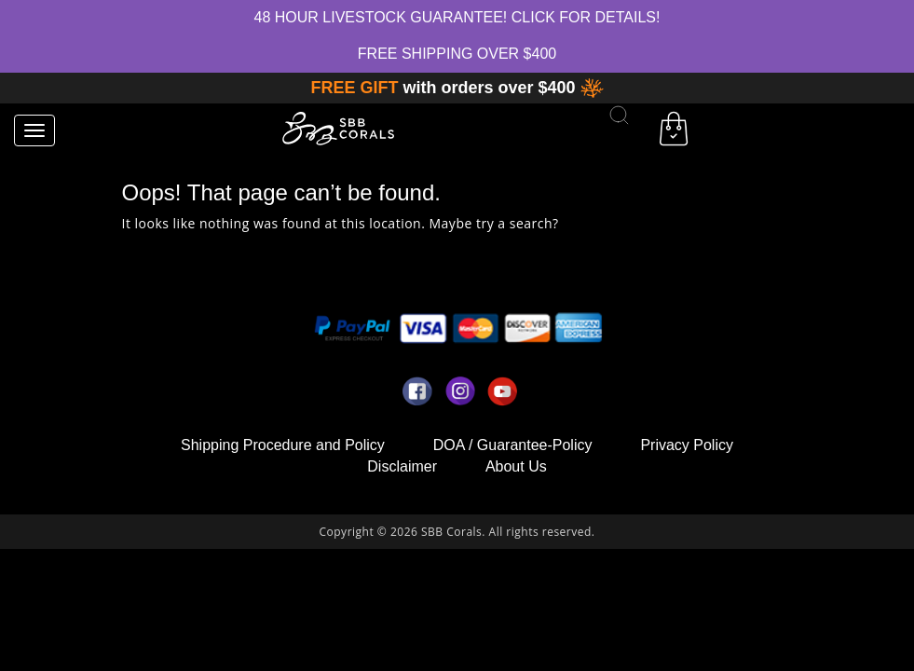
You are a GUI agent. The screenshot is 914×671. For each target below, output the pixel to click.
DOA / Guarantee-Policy (513, 445)
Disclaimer (402, 466)
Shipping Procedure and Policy (283, 445)
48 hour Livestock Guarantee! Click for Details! (457, 17)
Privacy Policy (686, 445)
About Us (516, 466)
